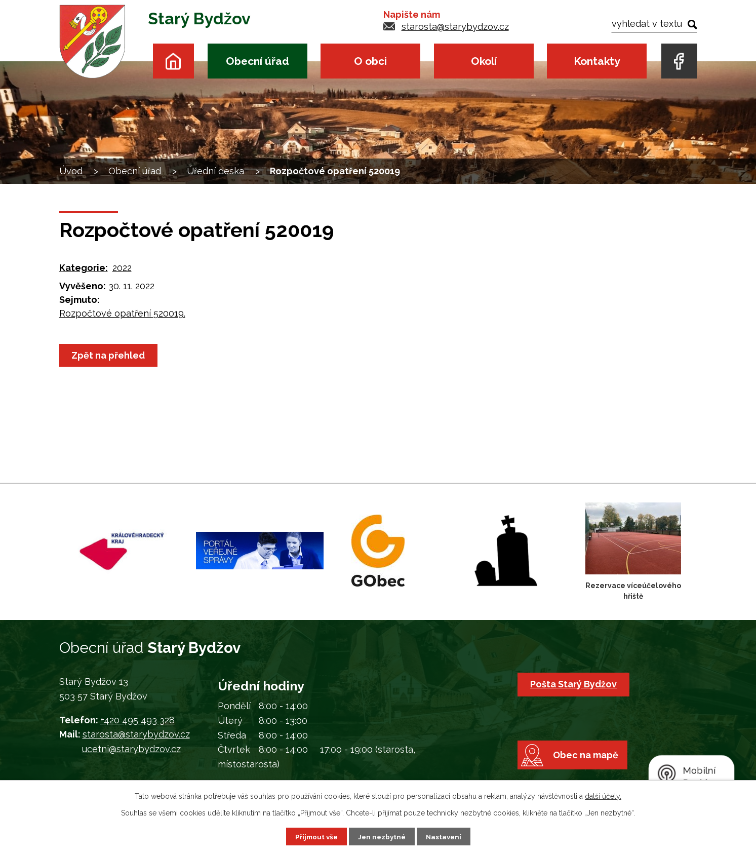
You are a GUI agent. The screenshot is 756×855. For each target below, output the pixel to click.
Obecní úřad (257, 61)
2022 (122, 267)
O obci (370, 61)
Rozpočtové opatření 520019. (122, 313)
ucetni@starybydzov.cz (131, 749)
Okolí (484, 61)
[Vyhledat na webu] (654, 23)
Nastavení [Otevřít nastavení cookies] (445, 836)
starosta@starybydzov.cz (455, 26)
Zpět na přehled (109, 355)
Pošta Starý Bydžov (574, 684)
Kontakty (597, 61)
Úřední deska (215, 171)
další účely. (603, 796)
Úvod (173, 61)
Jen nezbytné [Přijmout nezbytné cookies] (382, 836)
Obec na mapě (588, 763)
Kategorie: (83, 267)
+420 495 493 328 (137, 720)
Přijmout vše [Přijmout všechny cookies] (314, 836)
